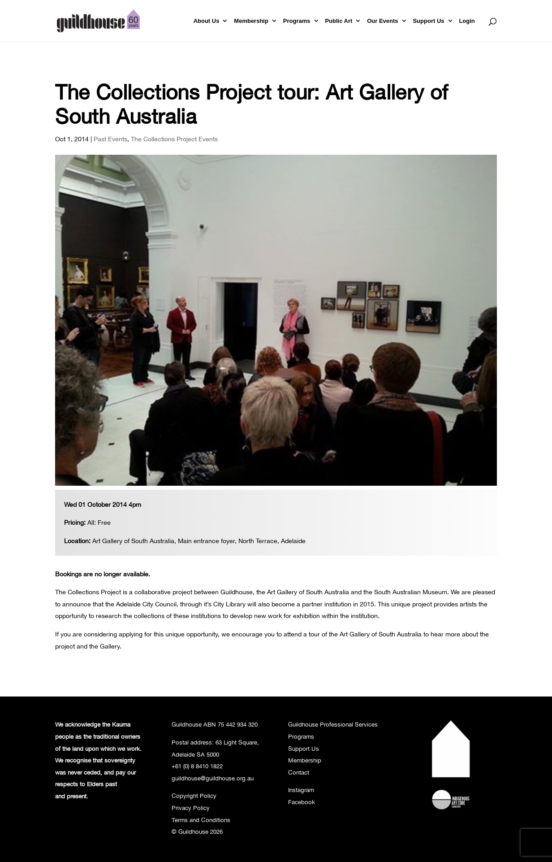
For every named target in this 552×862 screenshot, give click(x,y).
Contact (298, 772)
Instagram (301, 789)
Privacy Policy (191, 807)
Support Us (428, 21)
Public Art (338, 21)
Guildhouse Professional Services (333, 724)
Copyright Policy (194, 795)
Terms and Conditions (201, 819)
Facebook (301, 801)
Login (466, 21)
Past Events (110, 139)
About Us (207, 21)
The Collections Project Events (174, 139)
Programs (296, 21)
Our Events (382, 21)
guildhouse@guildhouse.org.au (213, 778)
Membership (251, 21)
